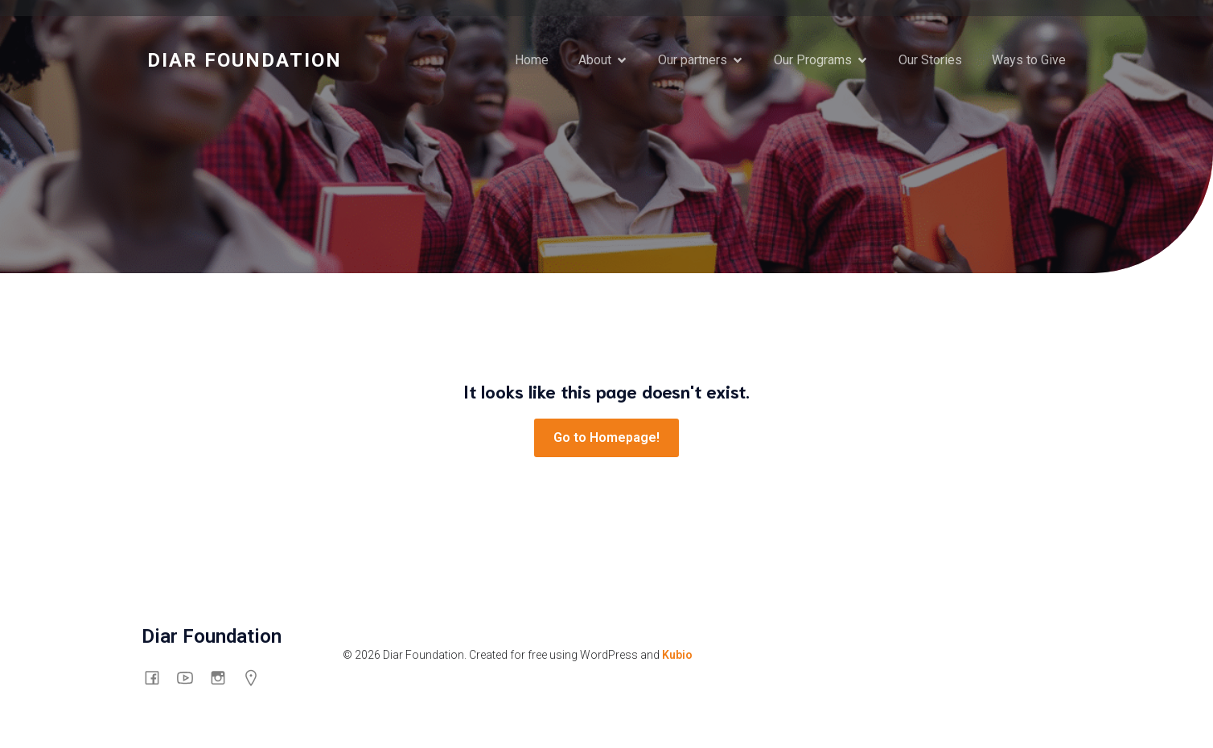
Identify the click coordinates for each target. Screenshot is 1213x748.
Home (532, 59)
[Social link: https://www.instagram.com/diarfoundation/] (224, 677)
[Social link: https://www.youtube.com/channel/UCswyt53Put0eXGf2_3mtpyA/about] (191, 677)
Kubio (677, 654)
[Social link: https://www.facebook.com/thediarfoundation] (158, 677)
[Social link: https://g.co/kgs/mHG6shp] (257, 677)
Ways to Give (1029, 59)
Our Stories (930, 59)
